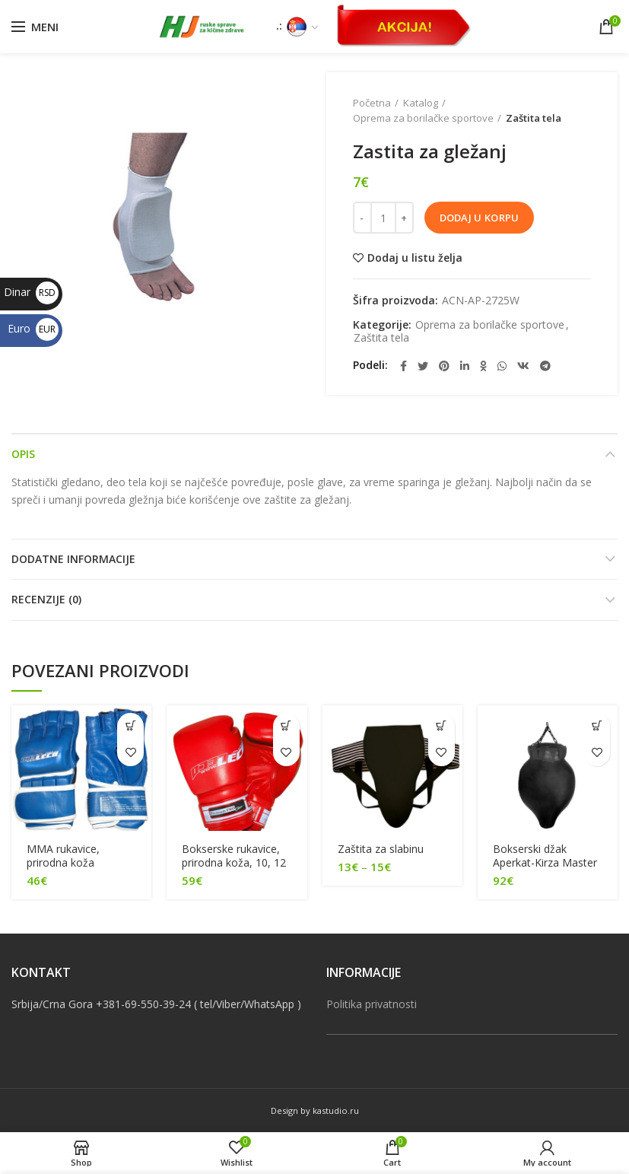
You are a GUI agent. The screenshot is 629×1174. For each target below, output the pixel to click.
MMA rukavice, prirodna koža (63, 856)
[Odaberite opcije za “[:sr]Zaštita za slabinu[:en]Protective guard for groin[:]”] (441, 726)
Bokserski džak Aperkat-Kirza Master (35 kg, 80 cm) (545, 862)
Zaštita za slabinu (381, 849)
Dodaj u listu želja (414, 258)
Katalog (420, 103)
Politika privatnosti (371, 1004)
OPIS (23, 454)
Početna (372, 103)
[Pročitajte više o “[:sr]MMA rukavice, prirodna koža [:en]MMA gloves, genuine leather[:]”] (130, 726)
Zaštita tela (533, 118)
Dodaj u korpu (479, 217)
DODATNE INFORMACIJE (73, 559)
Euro (33, 328)
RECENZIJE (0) (46, 599)
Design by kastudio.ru (315, 1110)
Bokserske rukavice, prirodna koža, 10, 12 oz (234, 862)
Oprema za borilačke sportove (423, 118)
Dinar (31, 292)
